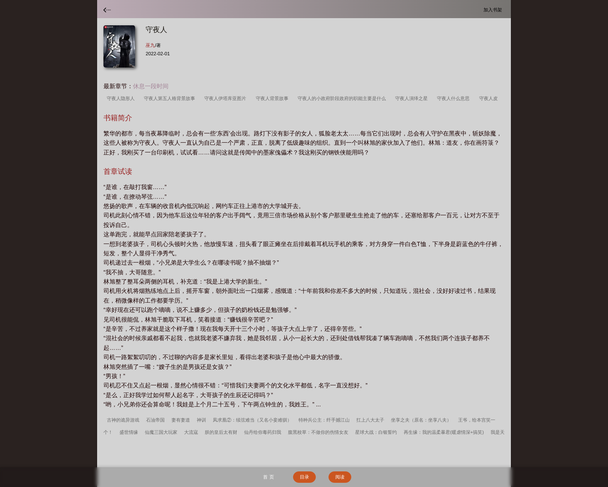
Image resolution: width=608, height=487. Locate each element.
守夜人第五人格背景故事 (171, 98)
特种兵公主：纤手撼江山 (324, 419)
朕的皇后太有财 (221, 432)
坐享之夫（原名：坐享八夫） (421, 419)
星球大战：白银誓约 (376, 432)
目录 (304, 476)
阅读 (340, 476)
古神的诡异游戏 (123, 419)
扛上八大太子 (370, 419)
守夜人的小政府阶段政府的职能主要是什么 (343, 98)
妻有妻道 (180, 419)
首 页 (268, 476)
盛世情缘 (128, 432)
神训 (201, 419)
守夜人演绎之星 (412, 98)
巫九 (150, 45)
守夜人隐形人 (122, 98)
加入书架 (494, 9)
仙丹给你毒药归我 (262, 432)
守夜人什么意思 (454, 98)
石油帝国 (155, 419)
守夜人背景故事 (273, 98)
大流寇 (191, 432)
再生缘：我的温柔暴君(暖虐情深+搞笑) (444, 432)
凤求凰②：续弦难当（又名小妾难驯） (252, 419)
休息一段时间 (150, 86)
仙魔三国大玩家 (161, 432)
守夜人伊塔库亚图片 (226, 98)
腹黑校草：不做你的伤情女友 (318, 432)
